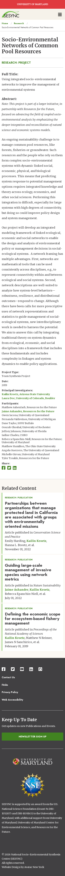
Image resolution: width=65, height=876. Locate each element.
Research (19, 23)
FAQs (5, 685)
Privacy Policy (10, 692)
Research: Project (16, 63)
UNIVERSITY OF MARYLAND (32, 4)
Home (5, 23)
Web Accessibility (12, 699)
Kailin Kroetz (36, 541)
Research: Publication (19, 497)
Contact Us (8, 677)
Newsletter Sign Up (32, 736)
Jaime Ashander (16, 589)
